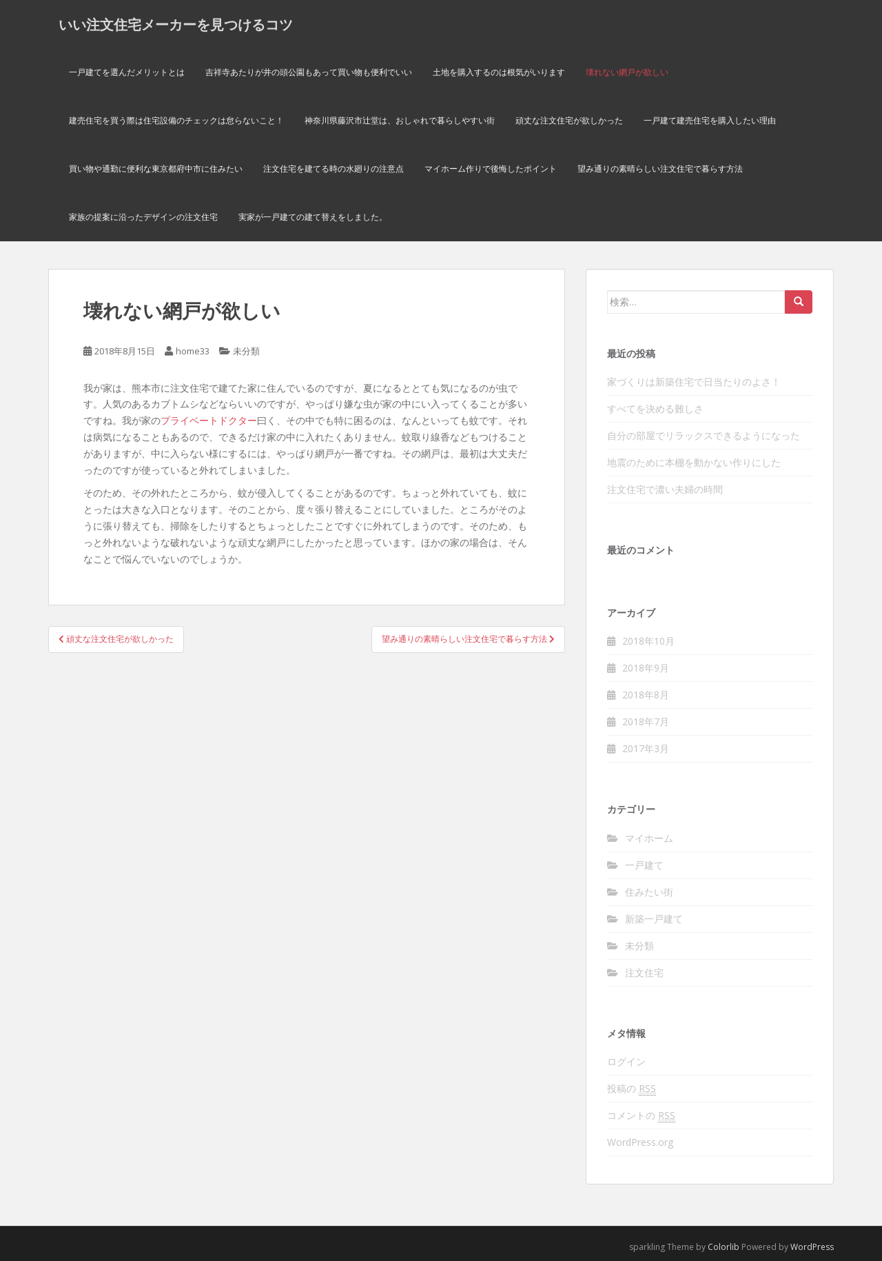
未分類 (246, 351)
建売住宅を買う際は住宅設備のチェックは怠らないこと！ (176, 120)
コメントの (641, 1115)
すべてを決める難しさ (655, 408)
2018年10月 (648, 640)
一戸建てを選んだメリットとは (127, 72)
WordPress (812, 1247)
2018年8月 (645, 694)
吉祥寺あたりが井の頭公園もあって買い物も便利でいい (308, 72)
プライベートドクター (209, 420)
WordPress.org (640, 1142)
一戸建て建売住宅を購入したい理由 (710, 120)
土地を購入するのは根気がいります (499, 72)
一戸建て (644, 864)
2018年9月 (645, 667)
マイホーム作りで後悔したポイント (490, 168)
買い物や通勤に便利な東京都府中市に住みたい (156, 168)
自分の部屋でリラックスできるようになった (703, 435)
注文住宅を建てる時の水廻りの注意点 (333, 168)
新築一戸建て (654, 918)
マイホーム (649, 838)
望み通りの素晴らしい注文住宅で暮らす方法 (660, 168)
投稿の (631, 1089)
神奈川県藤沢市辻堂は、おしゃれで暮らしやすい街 (400, 120)
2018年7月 (645, 721)
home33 (192, 351)
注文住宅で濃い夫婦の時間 (665, 489)
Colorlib (723, 1247)
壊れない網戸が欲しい (627, 72)
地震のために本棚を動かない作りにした (694, 462)
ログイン (626, 1061)
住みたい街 (649, 891)
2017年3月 (645, 748)
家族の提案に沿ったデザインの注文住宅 (143, 217)
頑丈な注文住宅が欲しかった (569, 120)
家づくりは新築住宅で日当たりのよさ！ (694, 381)
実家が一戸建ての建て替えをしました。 (312, 217)
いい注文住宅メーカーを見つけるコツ (176, 24)
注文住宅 (644, 972)
